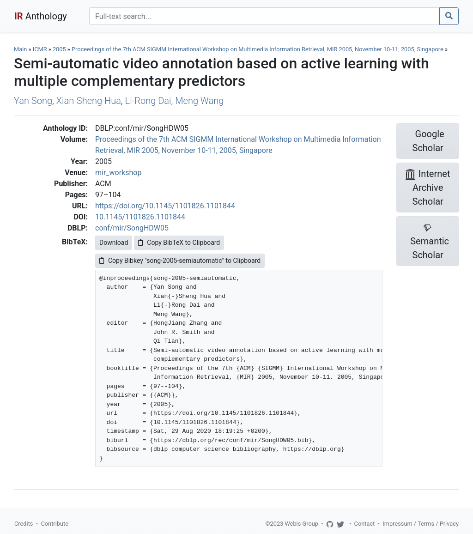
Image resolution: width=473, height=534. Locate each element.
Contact (364, 523)
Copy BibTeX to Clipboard (179, 242)
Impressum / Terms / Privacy (420, 523)
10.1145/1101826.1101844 (140, 216)
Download (113, 242)
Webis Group (301, 523)
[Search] (264, 16)
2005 (59, 49)
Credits (23, 523)
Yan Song (33, 100)
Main (20, 49)
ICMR (40, 49)
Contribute (54, 523)
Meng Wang (199, 100)
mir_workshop (118, 172)
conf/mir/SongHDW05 (132, 228)
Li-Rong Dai (148, 100)
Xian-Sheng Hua (88, 100)
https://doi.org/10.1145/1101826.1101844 (165, 205)
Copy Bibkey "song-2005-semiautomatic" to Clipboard (180, 260)
